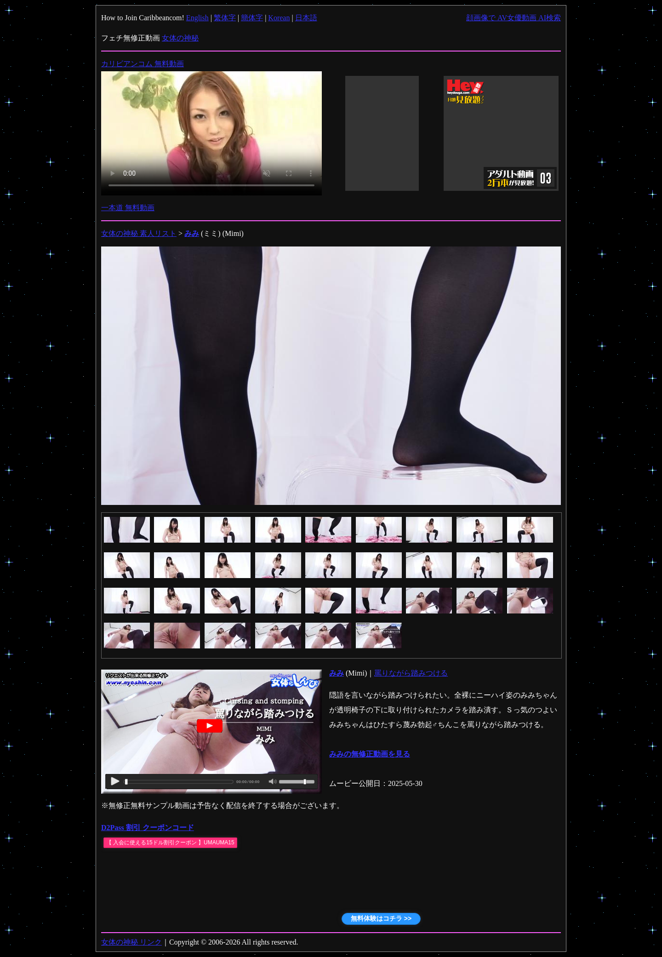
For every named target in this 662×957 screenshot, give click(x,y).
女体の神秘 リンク (131, 942)
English (197, 18)
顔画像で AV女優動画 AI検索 (513, 18)
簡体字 (252, 18)
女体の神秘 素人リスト (139, 233)
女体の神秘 (180, 38)
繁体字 (225, 18)
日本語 (306, 18)
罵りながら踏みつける (411, 673)
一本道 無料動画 (127, 208)
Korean (279, 18)
